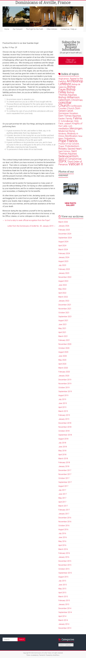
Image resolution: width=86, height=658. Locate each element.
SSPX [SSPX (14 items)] (62, 161)
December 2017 (64, 470)
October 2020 (63, 348)
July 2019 (62, 399)
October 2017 (63, 478)
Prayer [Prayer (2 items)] (61, 146)
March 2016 (63, 549)
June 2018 (62, 447)
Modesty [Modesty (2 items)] (62, 133)
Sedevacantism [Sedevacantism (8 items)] (68, 156)
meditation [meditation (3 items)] (63, 128)
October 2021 (63, 313)
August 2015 (63, 577)
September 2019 (65, 391)
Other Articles (52, 29)
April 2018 (62, 455)
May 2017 (62, 498)
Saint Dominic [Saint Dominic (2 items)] (64, 151)
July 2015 (62, 581)
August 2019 (63, 395)
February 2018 (64, 462)
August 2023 (63, 261)
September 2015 (65, 573)
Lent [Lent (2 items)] (70, 126)
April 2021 (62, 332)
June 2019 (62, 403)
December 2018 (64, 423)
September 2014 (65, 612)
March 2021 (63, 336)
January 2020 (63, 376)
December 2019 (64, 380)
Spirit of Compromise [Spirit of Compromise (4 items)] (69, 158)
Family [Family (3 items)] (69, 118)
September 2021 (65, 316)
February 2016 (64, 553)
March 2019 (63, 411)
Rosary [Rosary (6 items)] (62, 148)
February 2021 (64, 340)
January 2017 (63, 514)
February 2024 (64, 253)
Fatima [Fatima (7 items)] (77, 118)
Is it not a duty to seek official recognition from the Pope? (26, 220)
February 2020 (64, 372)
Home (6, 29)
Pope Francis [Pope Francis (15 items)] (67, 141)
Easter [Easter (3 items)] (61, 118)
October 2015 (63, 569)
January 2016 (63, 557)
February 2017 (64, 510)
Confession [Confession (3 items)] (76, 106)
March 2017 (63, 506)
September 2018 (65, 435)
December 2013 (64, 628)
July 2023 (62, 265)
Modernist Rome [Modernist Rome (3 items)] (66, 131)
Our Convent (17, 29)
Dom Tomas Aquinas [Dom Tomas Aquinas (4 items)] (69, 115)
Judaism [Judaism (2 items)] (67, 123)
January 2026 (63, 226)
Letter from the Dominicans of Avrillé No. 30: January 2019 (32, 226)
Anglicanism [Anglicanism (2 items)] (63, 79)
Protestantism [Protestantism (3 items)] (72, 146)
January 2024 (63, 257)
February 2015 (64, 600)
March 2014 (63, 620)
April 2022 (62, 293)
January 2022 (63, 301)
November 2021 (64, 309)
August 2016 (63, 529)
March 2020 (63, 368)
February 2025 (64, 230)
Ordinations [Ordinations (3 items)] (69, 138)
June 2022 (62, 285)
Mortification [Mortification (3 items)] (71, 136)
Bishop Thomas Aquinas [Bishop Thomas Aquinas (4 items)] (67, 93)
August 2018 (63, 439)
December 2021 (64, 305)
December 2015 (64, 561)
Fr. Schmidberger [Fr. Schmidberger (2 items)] (65, 121)
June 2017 (62, 494)
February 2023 (64, 269)
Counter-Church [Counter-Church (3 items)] (66, 108)
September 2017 (65, 482)
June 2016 (62, 537)
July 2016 (62, 533)
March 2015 (63, 596)
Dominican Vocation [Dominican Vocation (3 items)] (68, 113)
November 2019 (64, 384)
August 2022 (63, 281)
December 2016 (64, 518)
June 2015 (62, 585)
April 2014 (62, 616)
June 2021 (62, 324)
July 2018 (62, 443)
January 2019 (63, 419)
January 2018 (63, 466)
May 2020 (62, 360)
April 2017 (62, 502)
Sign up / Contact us (71, 60)
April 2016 (62, 545)
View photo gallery (70, 204)
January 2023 (63, 273)
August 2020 (63, 352)
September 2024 (65, 238)
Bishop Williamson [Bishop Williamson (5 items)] (69, 97)
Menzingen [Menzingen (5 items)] (76, 128)
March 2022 (63, 297)
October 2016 (63, 525)
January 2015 (63, 604)
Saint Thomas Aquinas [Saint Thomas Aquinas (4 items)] (67, 152)
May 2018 (62, 451)
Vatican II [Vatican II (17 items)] (75, 164)
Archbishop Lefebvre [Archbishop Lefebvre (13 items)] (70, 82)
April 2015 (62, 593)
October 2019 (63, 387)
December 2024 (64, 234)
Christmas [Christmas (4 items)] (77, 100)
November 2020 (64, 344)
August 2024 (63, 242)
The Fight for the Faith (34, 29)
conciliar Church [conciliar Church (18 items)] (65, 104)
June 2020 (62, 356)
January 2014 (63, 624)
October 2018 (63, 431)
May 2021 (62, 328)
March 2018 (63, 458)
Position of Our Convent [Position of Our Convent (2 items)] (68, 144)
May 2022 (62, 289)
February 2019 (64, 415)
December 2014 (64, 608)
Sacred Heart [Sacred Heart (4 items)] (75, 148)
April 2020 (62, 364)
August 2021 (63, 320)
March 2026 (63, 222)
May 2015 (62, 589)
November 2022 (64, 277)
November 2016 (64, 522)
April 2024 (62, 245)
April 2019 (62, 407)
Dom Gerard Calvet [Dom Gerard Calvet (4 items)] (69, 109)
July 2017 (62, 490)
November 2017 (64, 474)
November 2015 (64, 565)
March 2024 (63, 249)
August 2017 (63, 486)
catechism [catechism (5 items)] (64, 100)
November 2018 (64, 427)
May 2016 (62, 541)
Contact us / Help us (68, 29)
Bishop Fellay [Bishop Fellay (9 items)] (66, 91)
